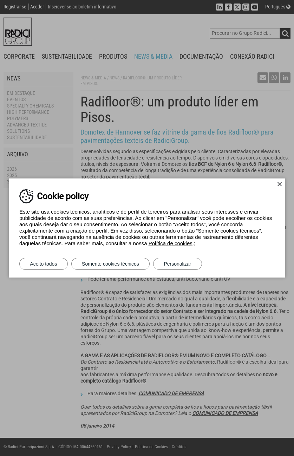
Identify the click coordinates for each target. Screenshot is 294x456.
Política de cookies (170, 243)
